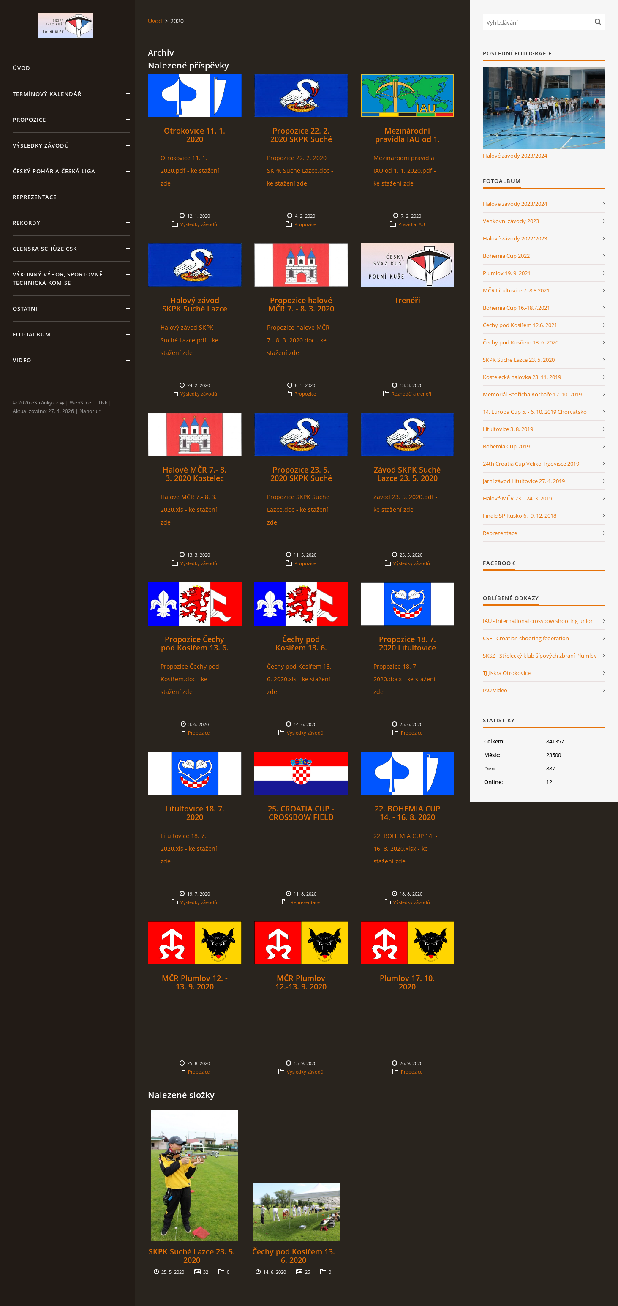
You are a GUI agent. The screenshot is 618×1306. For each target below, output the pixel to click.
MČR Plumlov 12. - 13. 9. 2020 (195, 982)
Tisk (102, 402)
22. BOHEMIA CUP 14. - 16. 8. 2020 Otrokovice (407, 817)
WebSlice (80, 402)
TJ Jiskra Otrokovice (507, 673)
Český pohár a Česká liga (54, 171)
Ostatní (25, 308)
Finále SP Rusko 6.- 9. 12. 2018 (519, 515)
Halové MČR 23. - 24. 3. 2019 (517, 498)
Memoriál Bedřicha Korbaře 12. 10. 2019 (532, 394)
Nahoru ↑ (90, 411)
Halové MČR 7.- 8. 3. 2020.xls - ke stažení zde (189, 509)
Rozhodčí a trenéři (411, 394)
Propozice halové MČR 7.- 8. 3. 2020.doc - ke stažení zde (298, 340)
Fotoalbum (32, 334)
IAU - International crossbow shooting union (538, 621)
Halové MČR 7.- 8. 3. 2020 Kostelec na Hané (194, 478)
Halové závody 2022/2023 (515, 238)
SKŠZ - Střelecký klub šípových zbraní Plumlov (540, 655)
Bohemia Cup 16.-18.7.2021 (516, 307)
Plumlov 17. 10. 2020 (407, 982)
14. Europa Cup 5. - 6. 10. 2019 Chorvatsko (535, 411)
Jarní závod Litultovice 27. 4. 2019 (524, 481)
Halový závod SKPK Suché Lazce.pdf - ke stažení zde (189, 340)
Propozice (29, 119)
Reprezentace (35, 197)
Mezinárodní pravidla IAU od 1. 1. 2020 (407, 139)
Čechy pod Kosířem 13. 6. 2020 (301, 647)
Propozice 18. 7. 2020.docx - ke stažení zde (404, 679)
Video (22, 360)
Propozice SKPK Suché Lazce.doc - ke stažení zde (298, 509)
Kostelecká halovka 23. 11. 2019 (522, 377)
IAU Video (495, 690)
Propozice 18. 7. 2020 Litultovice (407, 643)
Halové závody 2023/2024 (515, 155)
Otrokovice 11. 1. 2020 (194, 134)
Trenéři (407, 300)
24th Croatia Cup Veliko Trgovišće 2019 (531, 463)
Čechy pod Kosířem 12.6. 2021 (520, 325)
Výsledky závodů (41, 145)
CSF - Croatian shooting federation (526, 638)
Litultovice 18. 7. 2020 (194, 812)
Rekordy (27, 223)
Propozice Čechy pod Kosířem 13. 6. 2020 (195, 647)
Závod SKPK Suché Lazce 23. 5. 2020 (407, 473)
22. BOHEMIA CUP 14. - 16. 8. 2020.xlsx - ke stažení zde (405, 848)
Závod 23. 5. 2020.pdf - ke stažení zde (405, 503)
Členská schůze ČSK (45, 248)
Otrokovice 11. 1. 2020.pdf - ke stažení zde (190, 170)
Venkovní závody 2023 (511, 221)
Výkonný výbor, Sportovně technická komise (58, 278)
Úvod (21, 68)
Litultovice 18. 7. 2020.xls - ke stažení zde (189, 848)
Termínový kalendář (47, 94)
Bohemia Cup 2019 (506, 446)
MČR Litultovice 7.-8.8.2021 (516, 290)
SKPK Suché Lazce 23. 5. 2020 (192, 1255)
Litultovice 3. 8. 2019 (508, 429)
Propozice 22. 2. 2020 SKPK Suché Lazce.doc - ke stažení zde (300, 170)
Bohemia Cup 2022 (506, 256)
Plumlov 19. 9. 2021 (507, 273)
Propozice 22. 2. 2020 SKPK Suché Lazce (301, 139)
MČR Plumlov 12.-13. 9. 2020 (301, 982)
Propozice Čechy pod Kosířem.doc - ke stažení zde (190, 679)
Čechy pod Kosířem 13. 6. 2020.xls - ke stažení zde (299, 679)
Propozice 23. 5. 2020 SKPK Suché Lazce (301, 478)
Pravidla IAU (411, 224)
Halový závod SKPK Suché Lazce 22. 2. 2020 (194, 308)
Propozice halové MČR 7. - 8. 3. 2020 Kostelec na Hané (301, 308)
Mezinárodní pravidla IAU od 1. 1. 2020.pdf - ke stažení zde (404, 170)
